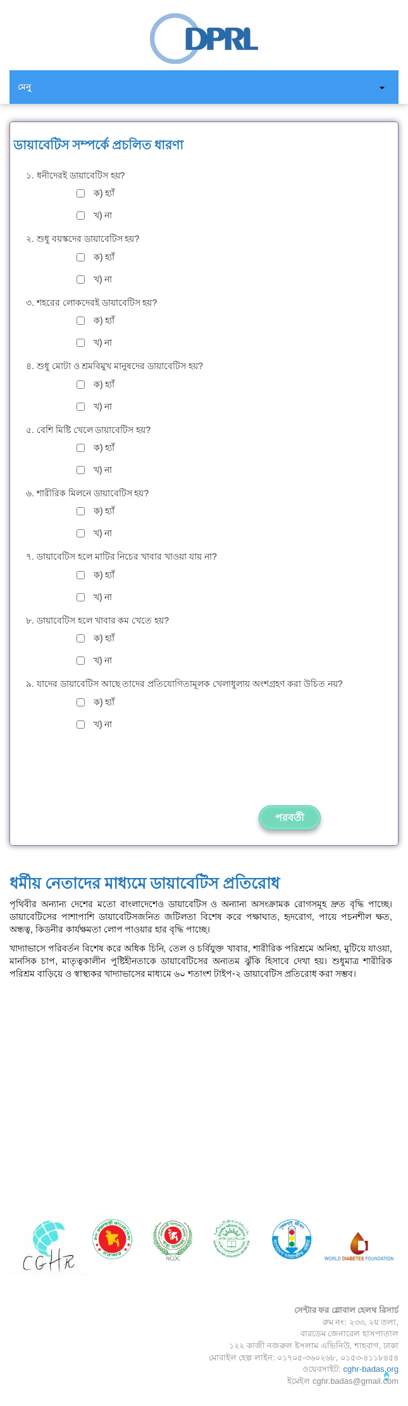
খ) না (103, 215)
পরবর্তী (289, 817)
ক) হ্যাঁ (104, 193)
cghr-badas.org (371, 1369)
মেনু (25, 87)
